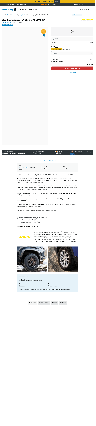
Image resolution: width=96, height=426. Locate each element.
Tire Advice (31, 9)
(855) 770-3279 (52, 286)
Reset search (77, 15)
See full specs (72, 72)
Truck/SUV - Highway (6, 22)
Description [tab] (42, 160)
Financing (37, 9)
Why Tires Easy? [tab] (52, 160)
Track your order (82, 9)
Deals (19, 9)
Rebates (24, 9)
